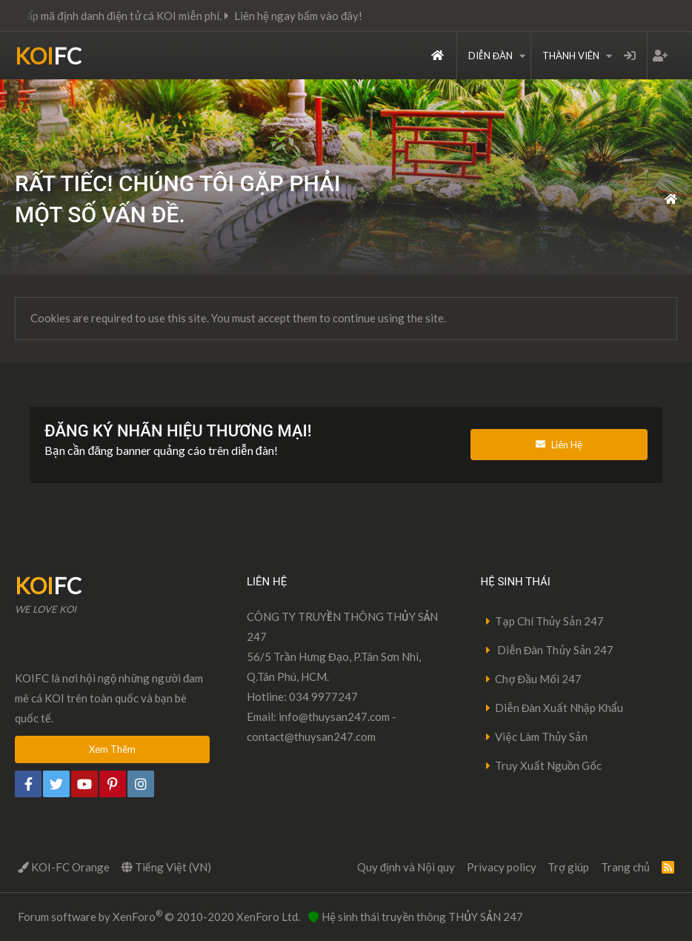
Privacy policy (501, 867)
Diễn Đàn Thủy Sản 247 (554, 649)
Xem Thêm (112, 749)
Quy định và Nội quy (406, 867)
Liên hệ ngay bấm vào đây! (308, 15)
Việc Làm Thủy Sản (541, 736)
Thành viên (570, 55)
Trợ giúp (568, 867)
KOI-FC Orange (64, 867)
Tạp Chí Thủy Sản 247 (549, 621)
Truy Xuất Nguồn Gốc (548, 765)
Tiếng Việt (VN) (166, 867)
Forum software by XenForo (159, 915)
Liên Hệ (559, 444)
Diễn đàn (490, 55)
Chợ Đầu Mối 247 (538, 678)
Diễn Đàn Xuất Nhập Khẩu (559, 707)
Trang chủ (437, 55)
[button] (522, 55)
